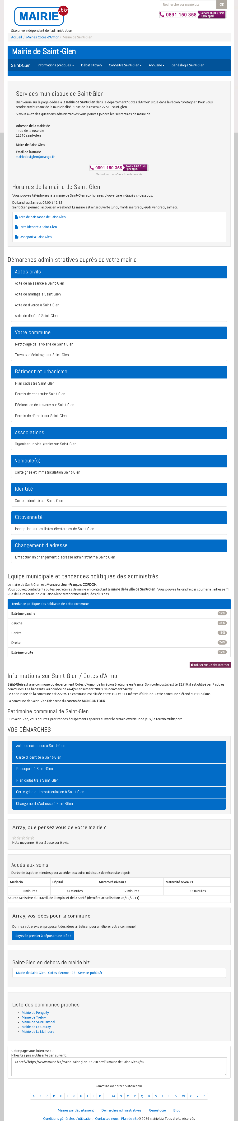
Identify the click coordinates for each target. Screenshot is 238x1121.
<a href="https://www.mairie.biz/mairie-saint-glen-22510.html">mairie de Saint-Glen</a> (119, 1066)
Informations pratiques (56, 65)
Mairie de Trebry (34, 1017)
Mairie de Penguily (35, 1013)
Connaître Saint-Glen (125, 65)
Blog (176, 1110)
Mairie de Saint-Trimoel (38, 1022)
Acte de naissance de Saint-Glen (40, 217)
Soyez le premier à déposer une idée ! (43, 936)
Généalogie (157, 1110)
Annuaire (156, 65)
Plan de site (129, 1119)
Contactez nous (107, 1119)
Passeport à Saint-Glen (33, 237)
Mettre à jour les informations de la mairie (119, 174)
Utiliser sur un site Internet (210, 664)
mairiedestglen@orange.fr (35, 157)
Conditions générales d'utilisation (68, 1119)
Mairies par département (76, 1110)
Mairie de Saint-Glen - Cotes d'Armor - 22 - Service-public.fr (59, 973)
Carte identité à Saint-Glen (36, 227)
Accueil (16, 37)
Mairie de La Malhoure (38, 1031)
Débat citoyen (91, 65)
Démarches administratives (121, 1110)
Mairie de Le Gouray (36, 1027)
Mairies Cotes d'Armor (42, 37)
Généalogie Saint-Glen (188, 65)
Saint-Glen (21, 65)
